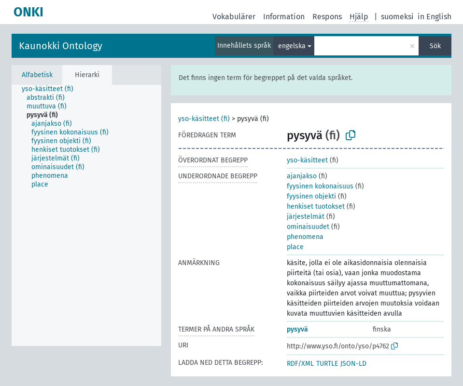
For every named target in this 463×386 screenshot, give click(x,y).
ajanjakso (302, 176)
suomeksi (397, 16)
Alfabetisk (37, 75)
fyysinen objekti (311, 196)
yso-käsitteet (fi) (204, 119)
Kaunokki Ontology (60, 46)
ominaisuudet (308, 227)
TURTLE (327, 363)
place (295, 247)
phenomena (305, 237)
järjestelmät (305, 217)
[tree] (86, 215)
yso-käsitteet (307, 160)
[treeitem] (51, 89)
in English (434, 16)
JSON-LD (353, 363)
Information (284, 16)
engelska (292, 46)
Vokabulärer (233, 16)
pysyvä (297, 329)
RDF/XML (300, 363)
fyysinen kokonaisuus (320, 186)
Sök (435, 46)
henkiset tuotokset (316, 206)
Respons (327, 16)
